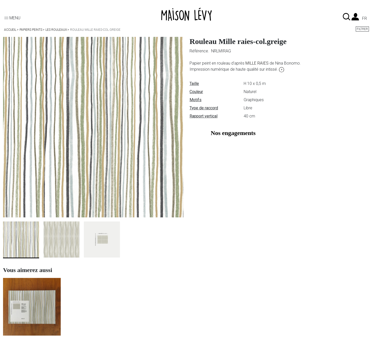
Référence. (200, 51)
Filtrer (362, 29)
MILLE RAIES (257, 63)
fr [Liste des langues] (364, 19)
